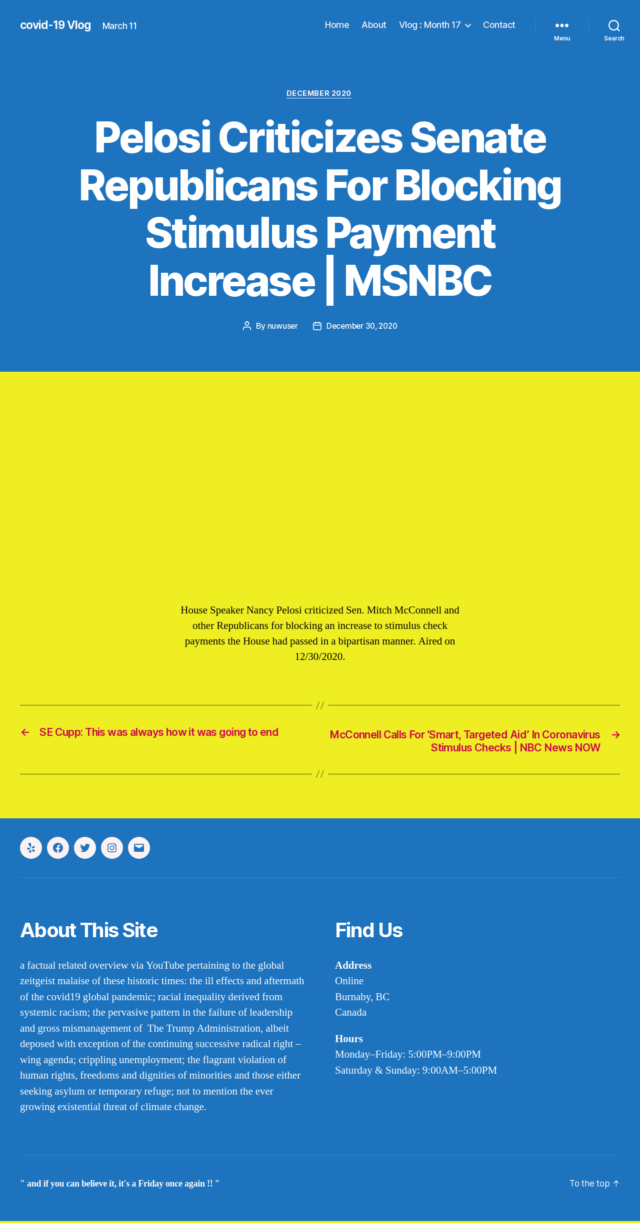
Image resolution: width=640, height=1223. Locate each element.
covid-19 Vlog (57, 25)
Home (337, 24)
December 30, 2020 (362, 327)
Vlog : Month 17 (430, 24)
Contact (499, 24)
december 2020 (320, 94)
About (374, 24)
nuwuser (280, 327)
